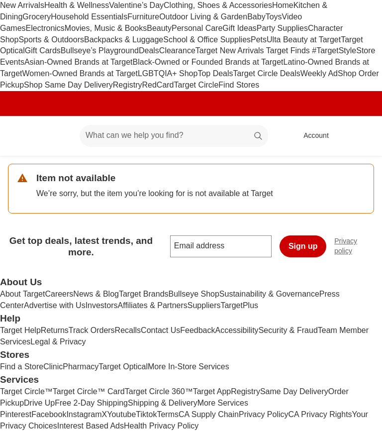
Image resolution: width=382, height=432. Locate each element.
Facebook (48, 414)
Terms (168, 414)
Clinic (53, 366)
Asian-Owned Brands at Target (78, 62)
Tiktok (146, 414)
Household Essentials (89, 16)
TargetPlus (239, 305)
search (258, 136)
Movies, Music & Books (106, 28)
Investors (102, 305)
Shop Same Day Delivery (68, 85)
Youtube (121, 414)
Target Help (20, 330)
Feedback (197, 330)
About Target (22, 294)
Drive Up (39, 403)
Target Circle (196, 85)
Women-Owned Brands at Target (79, 73)
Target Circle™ (26, 391)
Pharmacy (80, 366)
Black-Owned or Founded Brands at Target (208, 62)
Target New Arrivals (230, 50)
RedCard (158, 85)
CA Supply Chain (209, 414)
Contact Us (160, 330)
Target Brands (144, 294)
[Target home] (22, 136)
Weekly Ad (319, 73)
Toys (274, 16)
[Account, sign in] (311, 136)
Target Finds (289, 50)
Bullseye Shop (194, 294)
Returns (55, 330)
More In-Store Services (188, 366)
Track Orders (92, 330)
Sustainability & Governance (269, 294)
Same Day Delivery (294, 391)
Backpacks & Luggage (123, 39)
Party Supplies (282, 28)
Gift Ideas (239, 28)
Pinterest (15, 414)
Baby (256, 16)
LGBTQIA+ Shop (168, 73)
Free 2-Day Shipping (91, 403)
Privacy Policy (263, 414)
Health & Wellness (76, 5)
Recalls (128, 330)
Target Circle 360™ (159, 391)
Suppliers (204, 305)
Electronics (45, 28)
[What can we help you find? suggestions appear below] (174, 136)
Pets (259, 39)
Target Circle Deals (266, 73)
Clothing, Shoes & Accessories (218, 5)
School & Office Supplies (207, 39)
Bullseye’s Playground (100, 50)
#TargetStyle (334, 50)
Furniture (143, 16)
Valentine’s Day (136, 5)
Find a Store (21, 366)
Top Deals (215, 73)
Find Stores (238, 85)
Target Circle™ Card (89, 391)
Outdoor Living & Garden (203, 16)
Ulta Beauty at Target (304, 39)
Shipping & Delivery (162, 403)
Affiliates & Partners (153, 305)
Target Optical (123, 366)
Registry (127, 85)
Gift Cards (43, 50)
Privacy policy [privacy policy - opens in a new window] (358, 246)
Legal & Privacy (58, 341)
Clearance (177, 50)
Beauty (159, 28)
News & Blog (96, 294)
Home (282, 5)
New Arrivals (22, 5)
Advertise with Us (55, 305)
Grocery (36, 16)
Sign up (303, 246)
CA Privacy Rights (320, 414)
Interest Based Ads (90, 426)
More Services (222, 403)
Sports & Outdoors (51, 39)
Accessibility (236, 330)
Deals (149, 50)
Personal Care (197, 28)
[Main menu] (57, 136)
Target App (212, 391)
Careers (59, 294)
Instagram (83, 414)
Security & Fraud (288, 330)
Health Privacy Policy (161, 426)
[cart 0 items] (361, 136)
